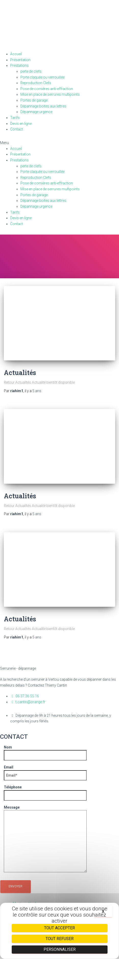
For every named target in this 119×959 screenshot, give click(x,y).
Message (45, 839)
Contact (16, 129)
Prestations (19, 65)
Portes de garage (34, 100)
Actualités (20, 372)
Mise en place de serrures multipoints (50, 94)
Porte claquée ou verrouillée (42, 77)
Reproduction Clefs (35, 83)
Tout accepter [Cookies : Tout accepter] (59, 927)
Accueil (16, 54)
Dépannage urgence (36, 112)
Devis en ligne (21, 124)
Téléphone (45, 791)
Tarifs (15, 118)
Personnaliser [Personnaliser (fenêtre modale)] (60, 949)
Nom (45, 751)
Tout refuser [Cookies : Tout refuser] (60, 938)
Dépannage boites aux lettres (43, 106)
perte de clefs (31, 71)
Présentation (20, 60)
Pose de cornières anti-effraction (46, 89)
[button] (59, 143)
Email (45, 771)
